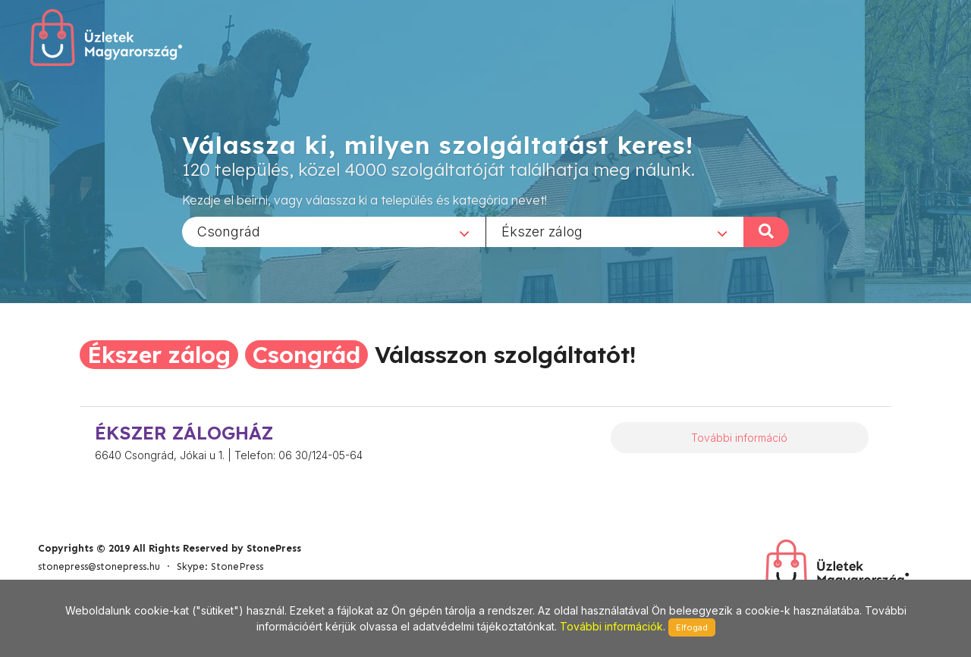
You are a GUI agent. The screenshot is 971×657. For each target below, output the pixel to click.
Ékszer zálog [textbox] (542, 231)
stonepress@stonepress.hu (99, 566)
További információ (739, 437)
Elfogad (692, 627)
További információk (611, 626)
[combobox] (334, 231)
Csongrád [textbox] (228, 231)
